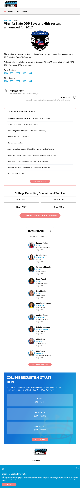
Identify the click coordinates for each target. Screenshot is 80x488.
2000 (6, 73)
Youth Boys (8, 20)
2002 (18, 73)
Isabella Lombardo (43, 327)
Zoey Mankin (41, 291)
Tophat (38, 259)
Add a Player (40, 439)
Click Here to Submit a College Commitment (40, 215)
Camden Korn (41, 255)
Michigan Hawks (42, 283)
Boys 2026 (59, 207)
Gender (32, 237)
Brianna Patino (42, 243)
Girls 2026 (59, 199)
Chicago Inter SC (42, 319)
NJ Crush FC (40, 331)
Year (42, 237)
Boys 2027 (21, 207)
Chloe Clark (40, 339)
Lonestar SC (40, 307)
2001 (12, 73)
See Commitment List (40, 364)
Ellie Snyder (40, 351)
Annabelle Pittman (43, 303)
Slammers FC (40, 343)
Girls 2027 (21, 199)
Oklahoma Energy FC (43, 355)
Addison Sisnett (42, 315)
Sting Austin (40, 295)
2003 (24, 73)
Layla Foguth (41, 279)
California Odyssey (43, 247)
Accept (9, 485)
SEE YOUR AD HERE (40, 181)
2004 (29, 73)
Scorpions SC (41, 271)
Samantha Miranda (43, 267)
